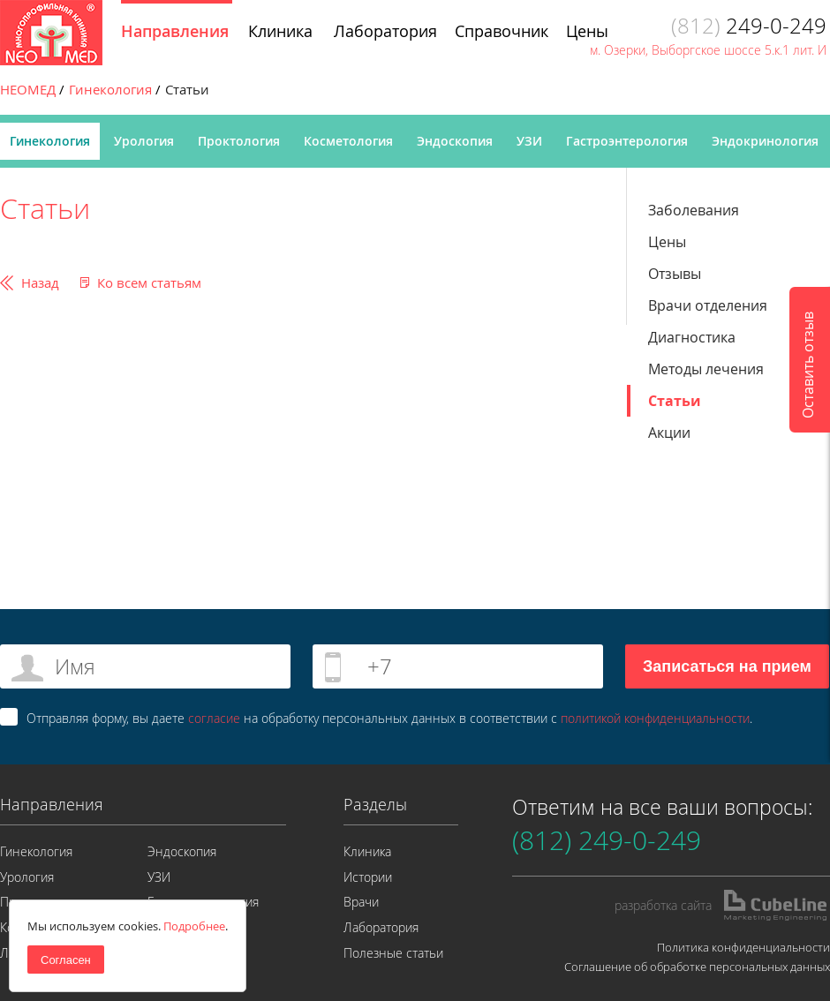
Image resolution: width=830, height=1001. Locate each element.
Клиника (367, 851)
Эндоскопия (455, 140)
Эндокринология (765, 140)
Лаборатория (381, 927)
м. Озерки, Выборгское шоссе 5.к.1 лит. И (708, 49)
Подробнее (194, 926)
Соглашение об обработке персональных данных (697, 967)
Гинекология (50, 140)
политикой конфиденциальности (655, 718)
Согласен (66, 960)
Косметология (348, 140)
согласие (214, 718)
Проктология (239, 140)
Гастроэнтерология (627, 140)
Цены (667, 242)
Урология (144, 140)
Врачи (361, 901)
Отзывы (674, 273)
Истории (367, 877)
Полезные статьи (393, 953)
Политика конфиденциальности (743, 947)
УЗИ (529, 140)
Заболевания (693, 210)
